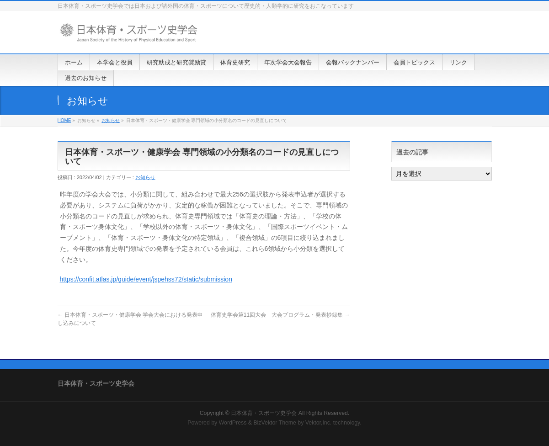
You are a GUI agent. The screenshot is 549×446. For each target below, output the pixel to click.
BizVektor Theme (274, 422)
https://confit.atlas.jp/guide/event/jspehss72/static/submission (146, 279)
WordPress (233, 422)
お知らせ (110, 120)
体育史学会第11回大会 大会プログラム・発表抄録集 (280, 315)
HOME (64, 120)
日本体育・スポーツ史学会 (264, 413)
